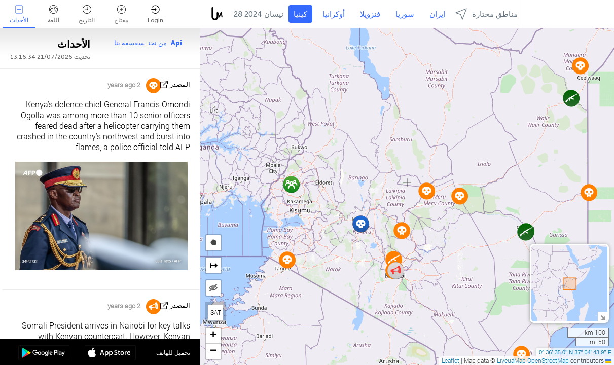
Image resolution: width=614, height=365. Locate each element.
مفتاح (121, 14)
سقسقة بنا (129, 43)
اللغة (53, 14)
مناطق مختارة (486, 14)
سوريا (404, 14)
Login (155, 14)
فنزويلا (370, 14)
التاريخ (87, 14)
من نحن (158, 43)
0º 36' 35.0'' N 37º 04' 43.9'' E (575, 352)
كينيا (300, 14)
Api (176, 43)
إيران (437, 14)
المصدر (180, 84)
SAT (215, 312)
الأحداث (19, 14)
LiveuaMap (511, 360)
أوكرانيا (333, 14)
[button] (361, 224)
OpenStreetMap (548, 360)
